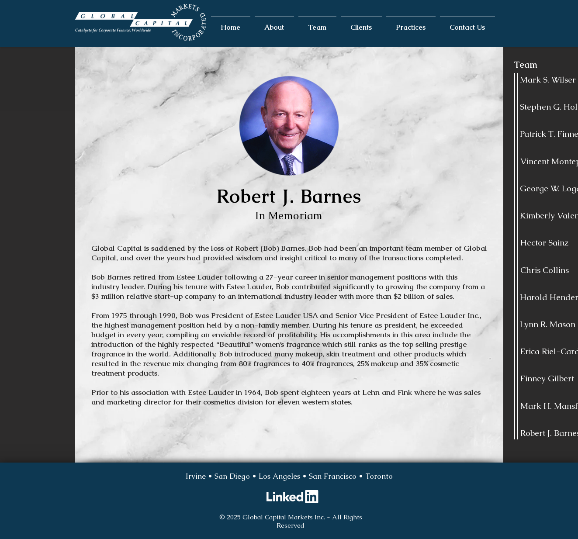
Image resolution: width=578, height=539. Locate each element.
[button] (274, 24)
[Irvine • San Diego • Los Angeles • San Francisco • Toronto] (289, 476)
